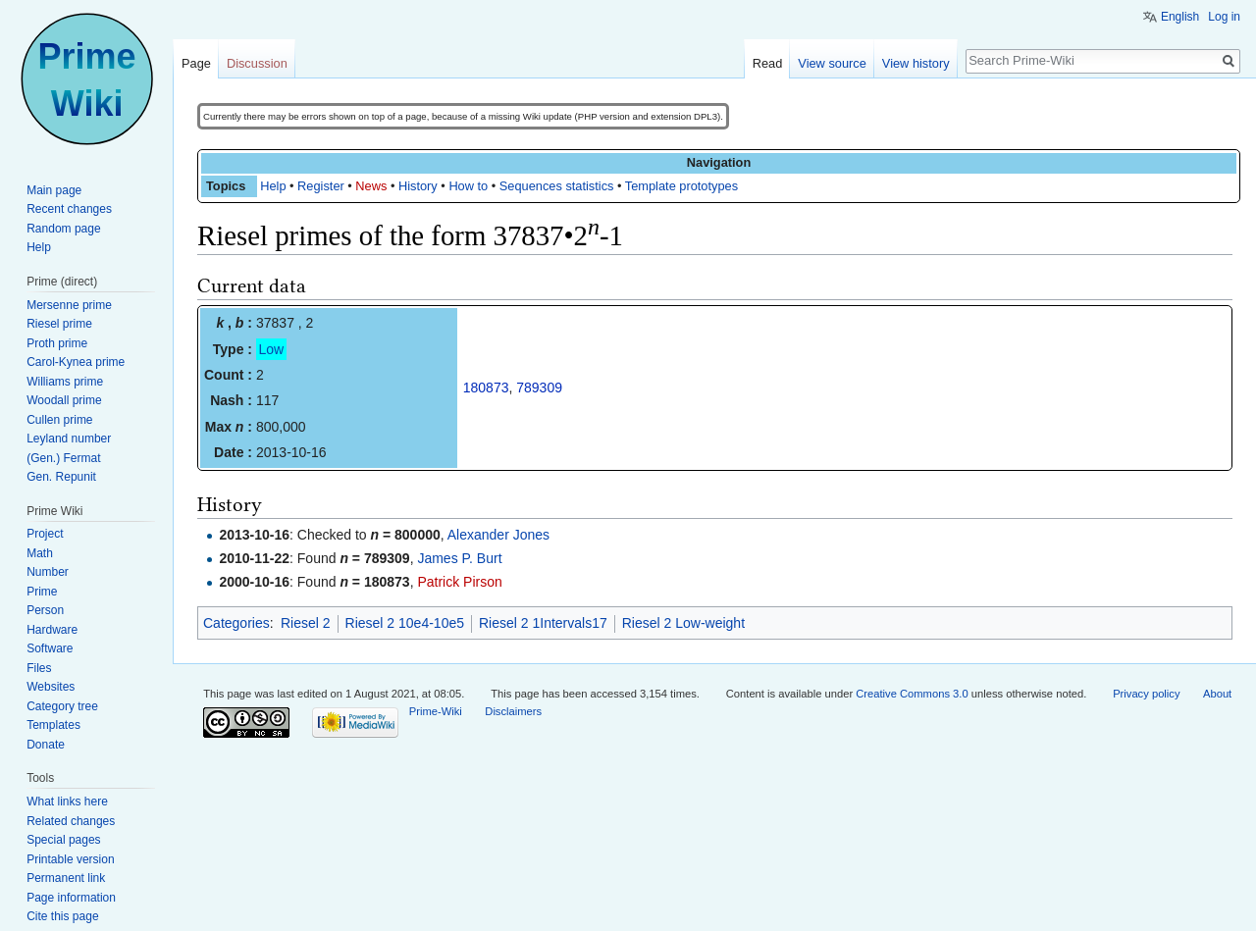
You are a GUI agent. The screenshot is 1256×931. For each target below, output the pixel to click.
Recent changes (69, 209)
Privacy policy (1146, 693)
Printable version (70, 859)
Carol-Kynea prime (75, 362)
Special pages (63, 840)
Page (196, 63)
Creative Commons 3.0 (912, 693)
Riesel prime (59, 324)
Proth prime (56, 343)
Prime (41, 591)
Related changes (70, 821)
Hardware (52, 630)
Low (272, 349)
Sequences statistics (556, 186)
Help (273, 186)
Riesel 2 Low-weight (683, 623)
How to (468, 186)
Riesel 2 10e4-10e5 (404, 623)
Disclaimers (513, 711)
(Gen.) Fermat (63, 458)
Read (768, 63)
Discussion (257, 63)
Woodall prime (63, 400)
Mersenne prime (69, 305)
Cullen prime (59, 420)
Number (47, 572)
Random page (63, 228)
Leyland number (68, 438)
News (371, 186)
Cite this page (62, 916)
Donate (45, 744)
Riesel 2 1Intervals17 (543, 623)
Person (45, 610)
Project (44, 534)
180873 (486, 387)
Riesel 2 (306, 623)
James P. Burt (459, 558)
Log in (1224, 17)
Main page (53, 190)
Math (39, 553)
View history (916, 63)
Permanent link (65, 878)
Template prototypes (681, 186)
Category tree (62, 706)
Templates (53, 725)
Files (38, 668)
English (1180, 17)
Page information (71, 898)
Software (49, 648)
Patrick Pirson (459, 582)
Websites (50, 687)
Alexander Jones (498, 535)
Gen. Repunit (61, 477)
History (418, 186)
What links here (67, 801)
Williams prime (64, 381)
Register (320, 186)
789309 (539, 387)
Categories (236, 623)
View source (831, 63)
